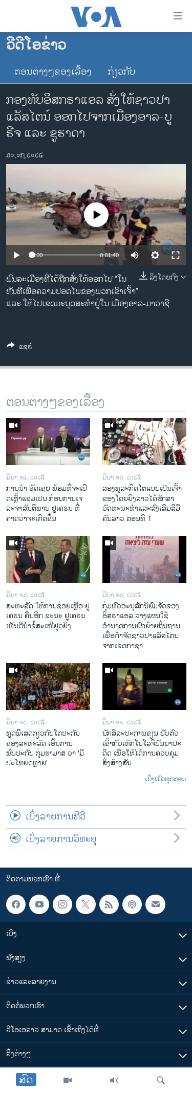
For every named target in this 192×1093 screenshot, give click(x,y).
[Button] (19, 348)
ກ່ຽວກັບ (122, 72)
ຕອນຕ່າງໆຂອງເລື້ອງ (53, 72)
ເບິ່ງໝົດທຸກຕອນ (165, 780)
